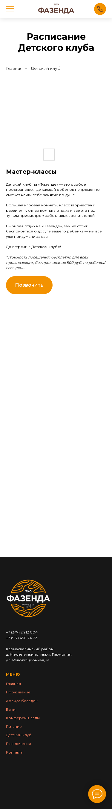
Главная (14, 68)
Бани (11, 709)
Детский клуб (45, 68)
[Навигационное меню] (10, 9)
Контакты (14, 752)
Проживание (18, 692)
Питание (14, 726)
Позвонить (100, 9)
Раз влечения (18, 743)
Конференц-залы (23, 718)
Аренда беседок (22, 700)
